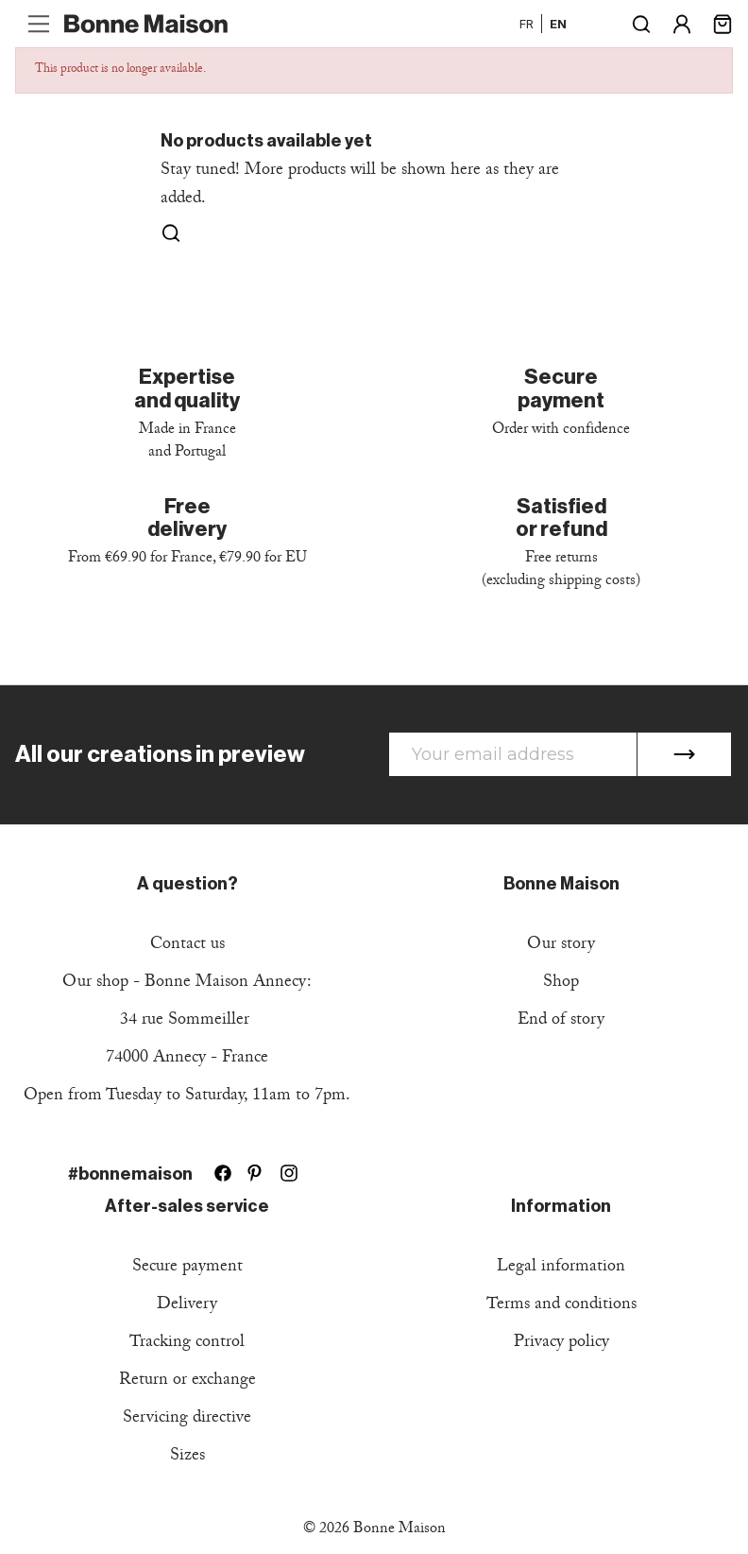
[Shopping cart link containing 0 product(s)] (722, 22)
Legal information (561, 1268)
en (558, 23)
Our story (561, 945)
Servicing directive (187, 1419)
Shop (561, 983)
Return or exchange (187, 1381)
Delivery (187, 1306)
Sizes (187, 1457)
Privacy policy (561, 1343)
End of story (561, 1021)
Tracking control (187, 1343)
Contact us (187, 945)
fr (526, 23)
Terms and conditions (561, 1306)
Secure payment (187, 1268)
